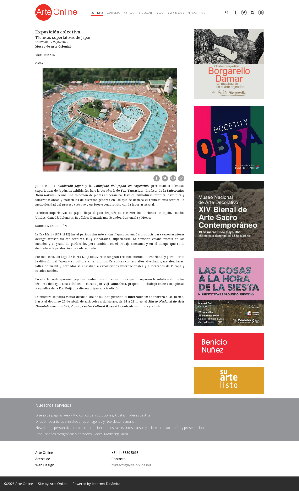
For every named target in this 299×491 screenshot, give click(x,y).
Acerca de (42, 459)
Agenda (97, 13)
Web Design (44, 465)
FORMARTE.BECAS (150, 13)
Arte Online (44, 452)
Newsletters (197, 13)
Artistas (113, 13)
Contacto (119, 459)
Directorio (175, 13)
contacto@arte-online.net (131, 465)
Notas (129, 13)
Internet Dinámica (106, 483)
